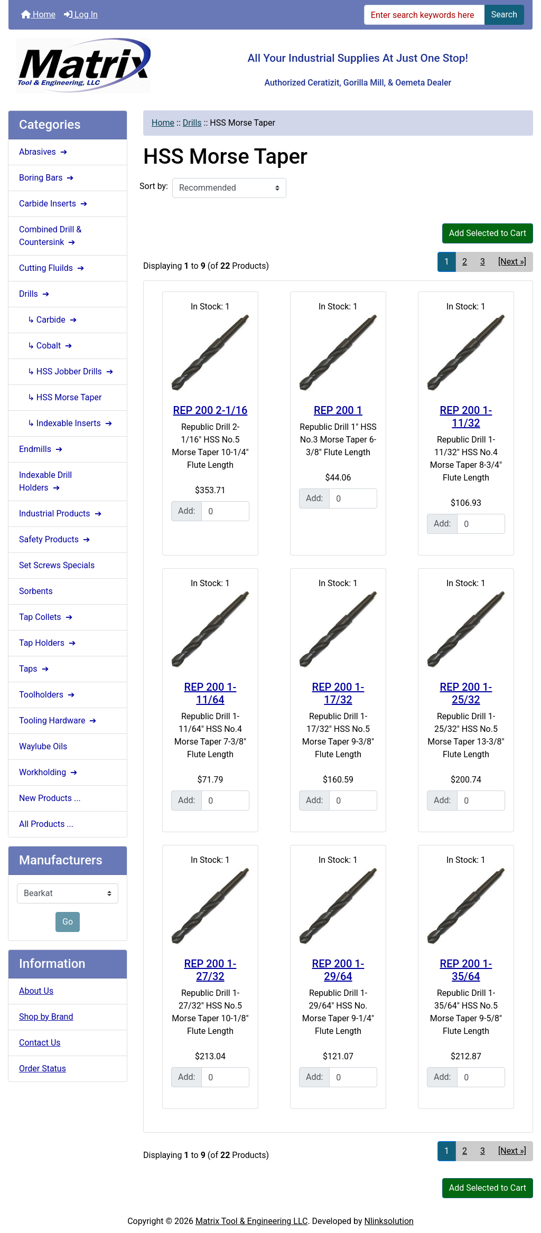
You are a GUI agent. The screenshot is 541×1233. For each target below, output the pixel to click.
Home (38, 15)
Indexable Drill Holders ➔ (45, 481)
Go (67, 922)
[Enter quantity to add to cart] (225, 511)
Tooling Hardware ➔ (58, 721)
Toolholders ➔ (48, 695)
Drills (192, 123)
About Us (36, 991)
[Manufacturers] (67, 893)
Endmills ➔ (41, 449)
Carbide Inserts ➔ (54, 204)
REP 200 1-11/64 (210, 693)
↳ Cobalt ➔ (46, 346)
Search (504, 15)
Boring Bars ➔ (47, 178)
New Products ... (50, 798)
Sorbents (36, 591)
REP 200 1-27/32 (210, 970)
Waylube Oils (43, 746)
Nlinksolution (389, 1221)
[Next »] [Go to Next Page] (512, 262)
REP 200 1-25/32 (466, 693)
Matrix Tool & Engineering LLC (251, 1221)
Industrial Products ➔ (61, 514)
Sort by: (153, 186)
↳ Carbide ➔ (49, 320)
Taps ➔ (35, 669)
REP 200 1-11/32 (466, 416)
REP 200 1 (338, 410)
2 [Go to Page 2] (464, 262)
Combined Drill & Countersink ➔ (50, 235)
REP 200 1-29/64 (338, 970)
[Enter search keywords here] (424, 15)
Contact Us (40, 1043)
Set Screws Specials (57, 565)
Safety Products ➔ (55, 539)
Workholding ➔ (49, 772)
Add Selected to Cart (487, 233)
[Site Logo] (95, 65)
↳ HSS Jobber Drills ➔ (67, 371)
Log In (81, 15)
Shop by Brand (46, 1017)
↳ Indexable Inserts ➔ (66, 423)
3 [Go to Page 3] (482, 262)
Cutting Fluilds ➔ (52, 268)
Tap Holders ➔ (48, 643)
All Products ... (46, 824)
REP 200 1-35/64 (466, 970)
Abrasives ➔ (44, 152)
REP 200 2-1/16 (210, 410)
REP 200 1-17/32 (338, 693)
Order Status (42, 1068)
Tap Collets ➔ (46, 617)
